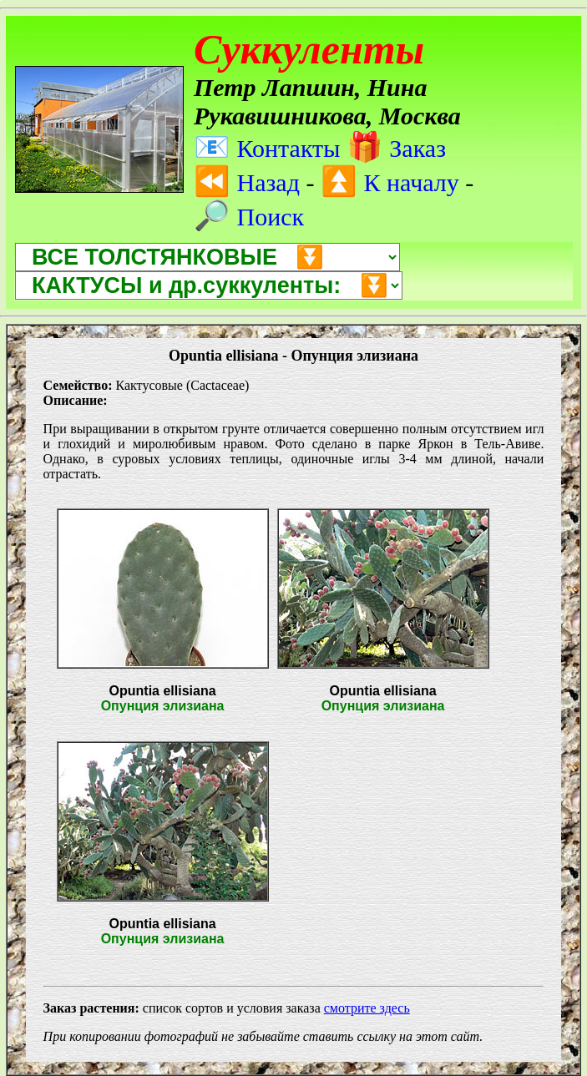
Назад (247, 182)
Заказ (396, 148)
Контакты (267, 148)
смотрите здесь (367, 1008)
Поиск (249, 216)
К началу (390, 182)
